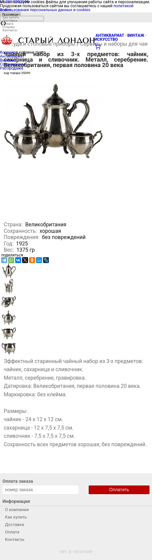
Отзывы (8, 27)
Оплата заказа (17, 481)
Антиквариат (12, 56)
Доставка (9, 20)
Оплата (7, 24)
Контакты (9, 30)
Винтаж (7, 60)
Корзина (8, 52)
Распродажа (11, 68)
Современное (13, 64)
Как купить (10, 17)
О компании (11, 14)
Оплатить (119, 489)
